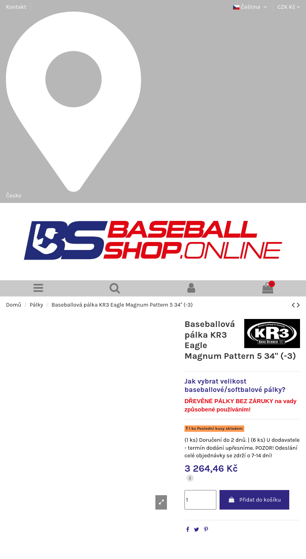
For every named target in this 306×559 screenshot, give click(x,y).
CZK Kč (288, 7)
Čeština (251, 7)
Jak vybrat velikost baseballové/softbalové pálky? (234, 385)
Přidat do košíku (254, 499)
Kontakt (16, 7)
